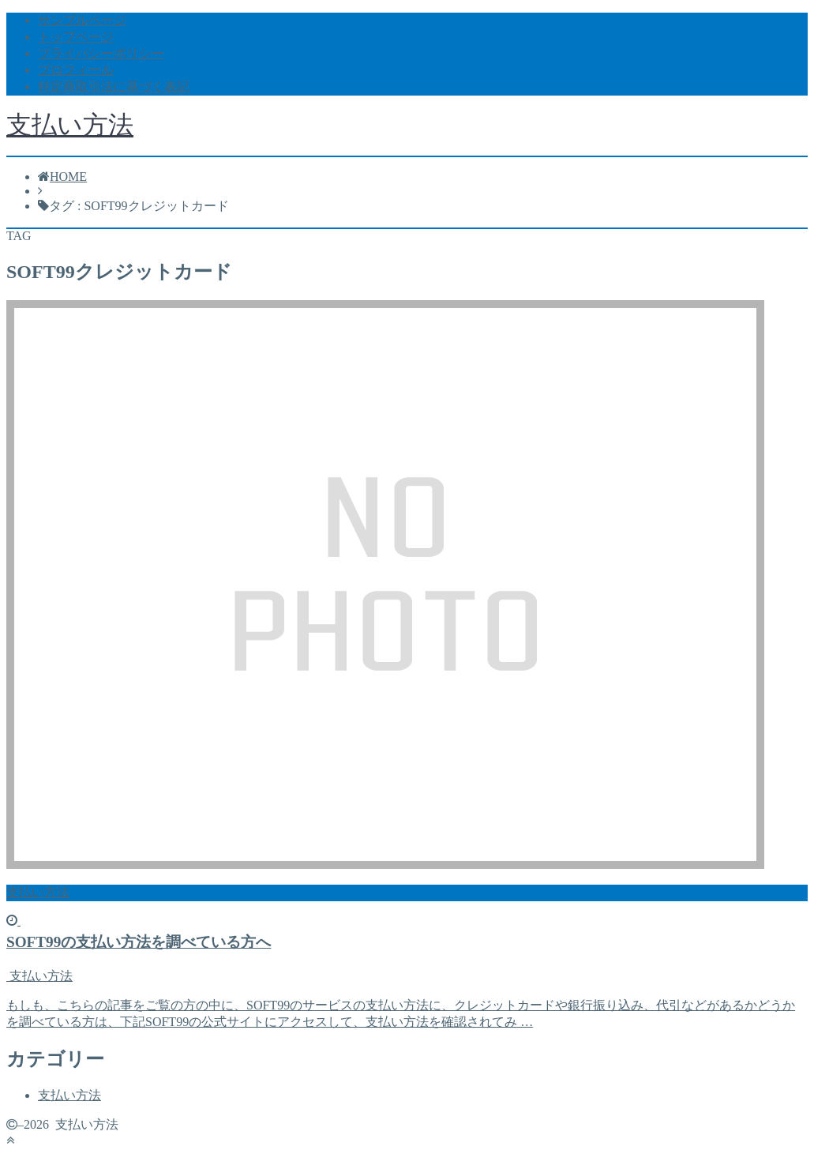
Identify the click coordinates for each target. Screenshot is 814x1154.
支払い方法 (69, 125)
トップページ (76, 36)
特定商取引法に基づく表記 (113, 86)
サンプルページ (82, 20)
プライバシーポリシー (101, 53)
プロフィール (76, 70)
